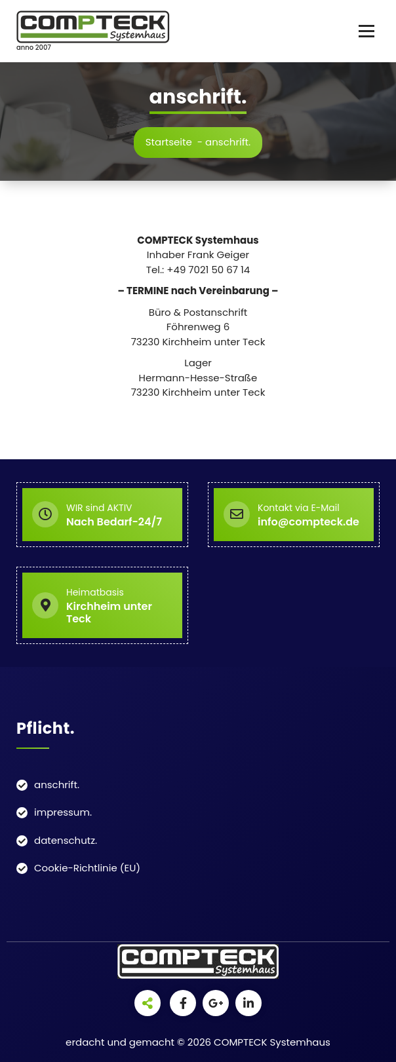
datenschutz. (65, 840)
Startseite (169, 142)
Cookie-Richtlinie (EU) (87, 868)
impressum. (63, 812)
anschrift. (56, 784)
